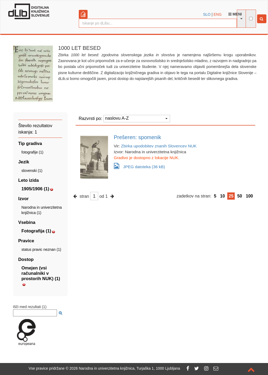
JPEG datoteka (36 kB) (139, 166)
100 (249, 196)
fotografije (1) (32, 152)
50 (239, 196)
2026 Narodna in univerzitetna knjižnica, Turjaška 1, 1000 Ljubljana (124, 368)
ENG (217, 14)
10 (222, 196)
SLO (207, 14)
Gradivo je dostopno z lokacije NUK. (146, 157)
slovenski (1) (32, 170)
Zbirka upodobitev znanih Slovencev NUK (159, 146)
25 (231, 196)
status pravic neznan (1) (41, 249)
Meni (235, 14)
